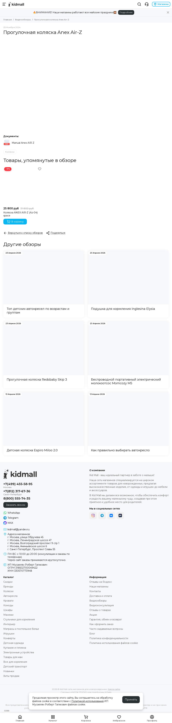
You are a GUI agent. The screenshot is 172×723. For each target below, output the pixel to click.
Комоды (8, 605)
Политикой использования (87, 701)
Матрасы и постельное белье (21, 628)
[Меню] (4, 4)
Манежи (8, 614)
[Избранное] (39, 168)
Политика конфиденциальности (108, 638)
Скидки (7, 581)
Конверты (9, 638)
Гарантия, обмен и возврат (105, 619)
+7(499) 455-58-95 (17, 484)
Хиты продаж (11, 675)
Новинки (8, 671)
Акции (93, 614)
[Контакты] (146, 4)
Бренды (8, 586)
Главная (7, 19)
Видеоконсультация (101, 605)
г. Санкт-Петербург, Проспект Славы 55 (31, 549)
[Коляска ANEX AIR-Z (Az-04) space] (22, 185)
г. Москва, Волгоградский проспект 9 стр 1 (33, 543)
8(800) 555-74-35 (16, 498)
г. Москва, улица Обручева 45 (25, 537)
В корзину (15, 221)
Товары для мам (13, 657)
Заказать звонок (15, 504)
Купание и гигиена (14, 647)
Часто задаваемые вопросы (106, 628)
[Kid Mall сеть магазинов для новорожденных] (16, 4)
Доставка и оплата (100, 595)
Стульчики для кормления (19, 619)
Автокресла (10, 595)
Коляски (9, 152)
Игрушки (8, 633)
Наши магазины (98, 586)
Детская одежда (13, 643)
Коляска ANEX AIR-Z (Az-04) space (20, 214)
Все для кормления (15, 661)
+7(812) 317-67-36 (16, 491)
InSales (108, 692)
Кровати (8, 600)
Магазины (161, 4)
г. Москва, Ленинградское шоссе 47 (30, 540)
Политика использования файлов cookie (113, 643)
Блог (92, 633)
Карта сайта (114, 689)
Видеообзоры (23, 19)
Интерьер (9, 624)
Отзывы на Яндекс (100, 581)
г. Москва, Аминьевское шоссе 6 (27, 546)
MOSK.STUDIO (79, 692)
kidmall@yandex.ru (19, 529)
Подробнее (126, 12)
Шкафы (7, 610)
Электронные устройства (18, 652)
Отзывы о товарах (100, 610)
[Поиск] (139, 4)
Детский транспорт (15, 666)
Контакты (95, 591)
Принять (131, 699)
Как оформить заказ (101, 624)
